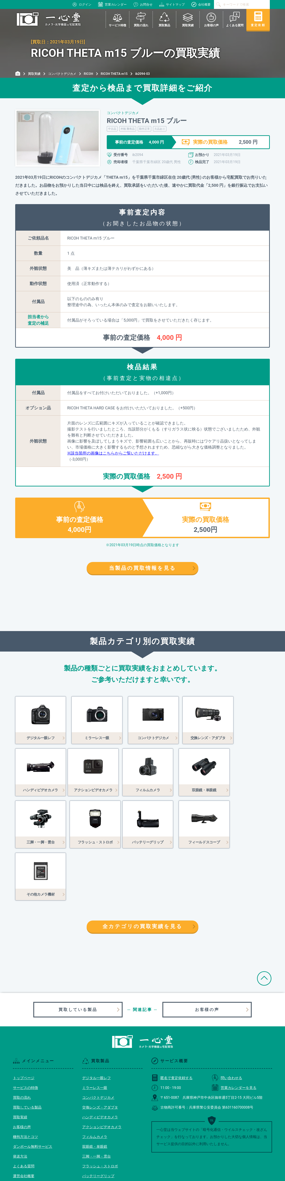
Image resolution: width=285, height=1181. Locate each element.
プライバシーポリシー (31, 1143)
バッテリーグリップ (98, 1124)
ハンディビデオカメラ (100, 1065)
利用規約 (20, 1134)
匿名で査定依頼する (172, 1026)
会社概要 (201, 4)
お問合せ (143, 4)
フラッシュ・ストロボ (100, 1114)
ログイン (81, 4)
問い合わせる (227, 1026)
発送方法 (20, 1104)
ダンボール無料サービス (32, 1094)
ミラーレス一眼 (94, 1035)
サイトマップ (172, 4)
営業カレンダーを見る (234, 1035)
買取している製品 (78, 957)
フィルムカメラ (94, 1085)
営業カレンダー (112, 4)
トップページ (23, 1026)
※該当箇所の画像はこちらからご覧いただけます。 (113, 453)
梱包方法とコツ (25, 1085)
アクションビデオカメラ (102, 1075)
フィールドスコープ (98, 1134)
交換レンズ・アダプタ (100, 1055)
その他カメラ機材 (96, 1143)
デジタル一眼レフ (96, 1026)
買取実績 (20, 1065)
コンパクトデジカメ (98, 1045)
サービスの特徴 (25, 1035)
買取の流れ (22, 1045)
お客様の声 (207, 957)
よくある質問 (23, 1114)
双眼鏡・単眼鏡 (94, 1094)
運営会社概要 (23, 1124)
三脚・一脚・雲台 (96, 1104)
